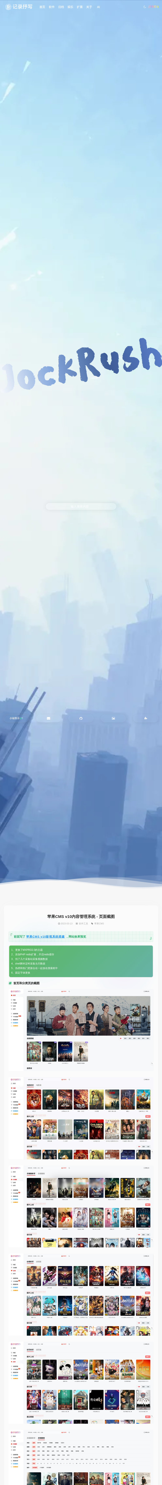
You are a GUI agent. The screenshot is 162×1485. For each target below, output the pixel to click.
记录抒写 (22, 6)
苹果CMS (99, 923)
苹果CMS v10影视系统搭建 (45, 936)
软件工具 (83, 923)
